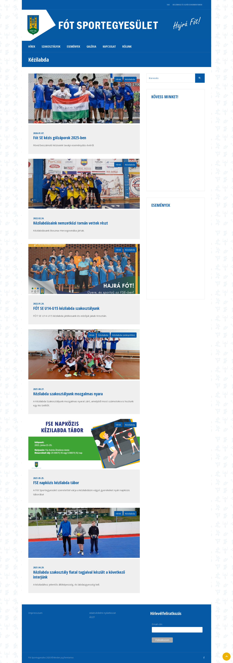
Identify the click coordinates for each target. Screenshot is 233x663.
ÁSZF (92, 617)
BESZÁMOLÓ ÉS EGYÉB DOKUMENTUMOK (187, 4)
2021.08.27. (38, 389)
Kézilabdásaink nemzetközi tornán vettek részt (70, 223)
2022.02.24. (38, 218)
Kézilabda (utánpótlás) (123, 335)
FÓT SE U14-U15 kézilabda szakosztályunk (66, 308)
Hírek (118, 79)
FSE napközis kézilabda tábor (56, 482)
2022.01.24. (38, 303)
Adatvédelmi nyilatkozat (102, 612)
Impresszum (35, 612)
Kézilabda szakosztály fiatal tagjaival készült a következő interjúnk (79, 574)
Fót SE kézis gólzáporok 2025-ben (59, 137)
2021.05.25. (38, 478)
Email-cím (157, 624)
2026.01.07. (38, 133)
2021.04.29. (38, 567)
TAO (168, 4)
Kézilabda (130, 79)
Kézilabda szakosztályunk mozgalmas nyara (68, 393)
